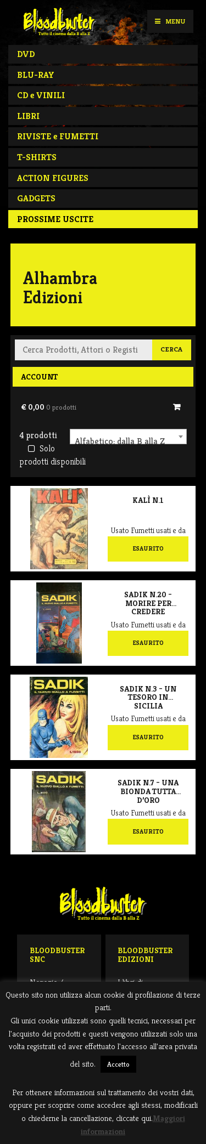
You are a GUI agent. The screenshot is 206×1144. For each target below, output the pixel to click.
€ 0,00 (48, 407)
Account (39, 377)
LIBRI (28, 116)
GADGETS (36, 198)
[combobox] (128, 436)
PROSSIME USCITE (55, 219)
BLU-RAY (35, 75)
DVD (26, 54)
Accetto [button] (118, 1064)
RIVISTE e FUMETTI (57, 136)
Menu (170, 21)
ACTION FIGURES (52, 178)
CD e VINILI (41, 95)
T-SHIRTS (37, 157)
